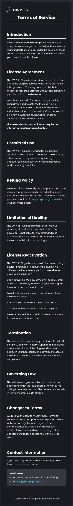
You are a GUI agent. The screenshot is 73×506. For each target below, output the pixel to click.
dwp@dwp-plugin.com (44, 199)
